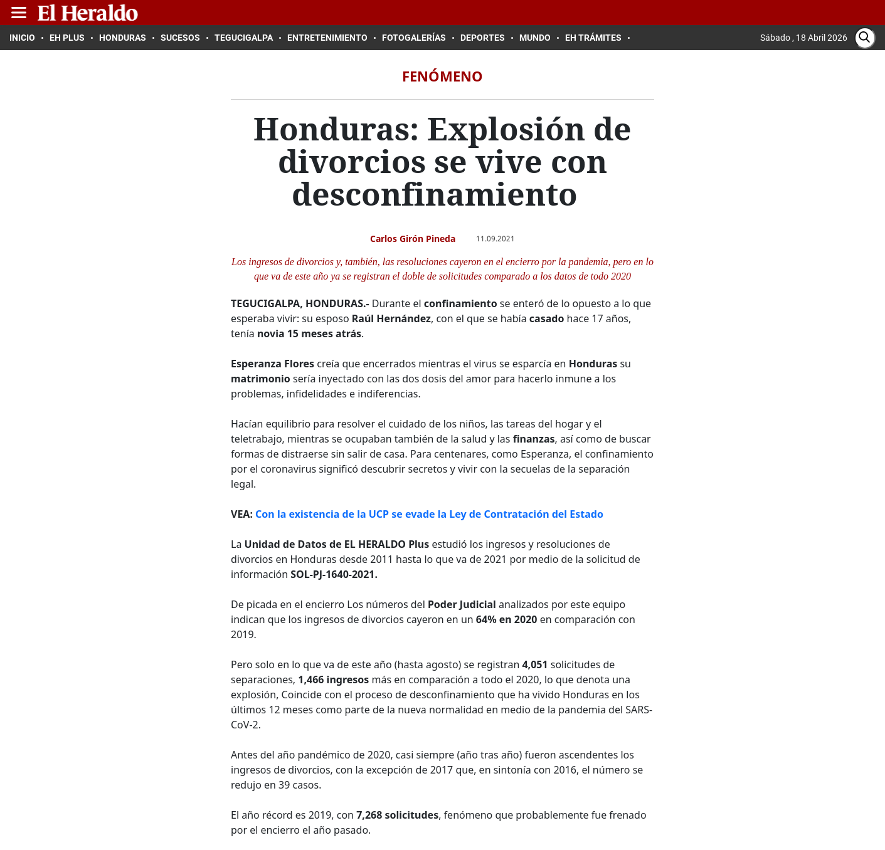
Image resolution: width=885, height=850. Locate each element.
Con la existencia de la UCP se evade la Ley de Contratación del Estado (429, 514)
